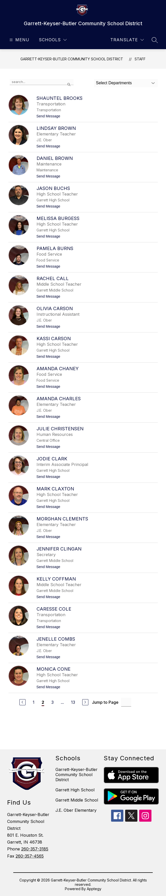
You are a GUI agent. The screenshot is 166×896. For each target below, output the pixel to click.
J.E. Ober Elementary (76, 810)
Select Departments (114, 83)
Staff (140, 59)
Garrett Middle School (76, 800)
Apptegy (94, 889)
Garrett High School (74, 789)
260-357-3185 (34, 848)
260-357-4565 (30, 856)
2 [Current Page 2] (43, 702)
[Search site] (155, 40)
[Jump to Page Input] (126, 702)
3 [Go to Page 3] (52, 702)
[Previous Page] (22, 702)
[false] (42, 82)
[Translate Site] (127, 40)
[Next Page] (85, 702)
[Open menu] (18, 40)
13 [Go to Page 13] (73, 702)
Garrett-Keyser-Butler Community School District (71, 59)
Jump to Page (105, 702)
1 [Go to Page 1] (33, 702)
